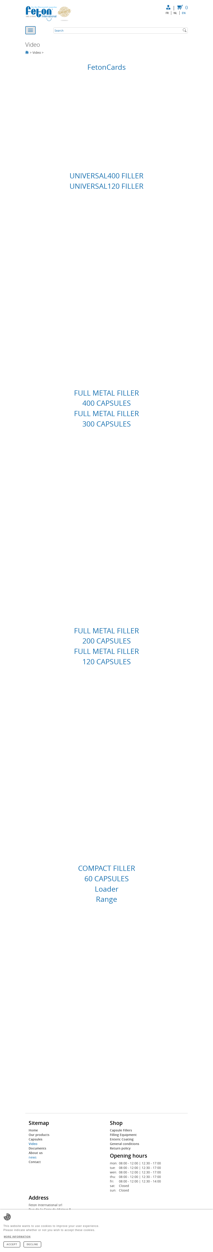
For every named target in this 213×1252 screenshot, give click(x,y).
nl (175, 13)
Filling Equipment (123, 1135)
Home (33, 1130)
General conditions (124, 1144)
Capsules (35, 1139)
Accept (12, 1244)
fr (167, 13)
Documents (37, 1148)
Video (33, 1144)
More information (17, 1237)
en (183, 13)
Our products (39, 1135)
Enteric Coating (122, 1139)
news (33, 1157)
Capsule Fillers (121, 1130)
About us (36, 1153)
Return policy (120, 1148)
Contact (35, 1162)
